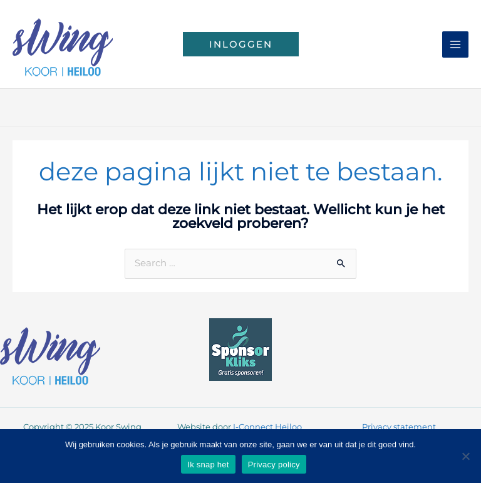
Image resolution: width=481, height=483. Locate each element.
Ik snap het (208, 464)
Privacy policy (274, 464)
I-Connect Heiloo (267, 427)
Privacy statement (399, 427)
